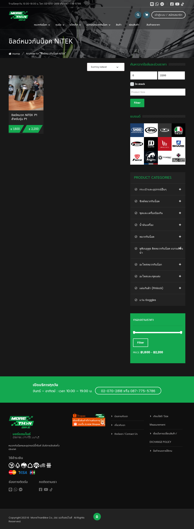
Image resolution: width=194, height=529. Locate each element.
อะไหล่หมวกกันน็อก (150, 264)
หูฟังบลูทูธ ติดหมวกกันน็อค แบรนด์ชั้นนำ (161, 251)
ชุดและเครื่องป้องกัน (151, 213)
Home (16, 54)
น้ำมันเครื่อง (146, 225)
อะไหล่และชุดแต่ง (149, 276)
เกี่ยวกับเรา (119, 425)
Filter (137, 103)
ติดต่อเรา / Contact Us (126, 434)
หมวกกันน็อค (146, 237)
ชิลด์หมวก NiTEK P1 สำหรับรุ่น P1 (24, 117)
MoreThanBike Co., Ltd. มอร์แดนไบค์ (51, 517)
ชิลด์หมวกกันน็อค (149, 201)
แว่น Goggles (147, 300)
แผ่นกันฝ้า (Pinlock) (151, 288)
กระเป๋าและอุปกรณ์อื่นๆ (153, 189)
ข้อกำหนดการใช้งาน (162, 451)
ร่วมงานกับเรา (121, 416)
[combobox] (106, 67)
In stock (140, 84)
